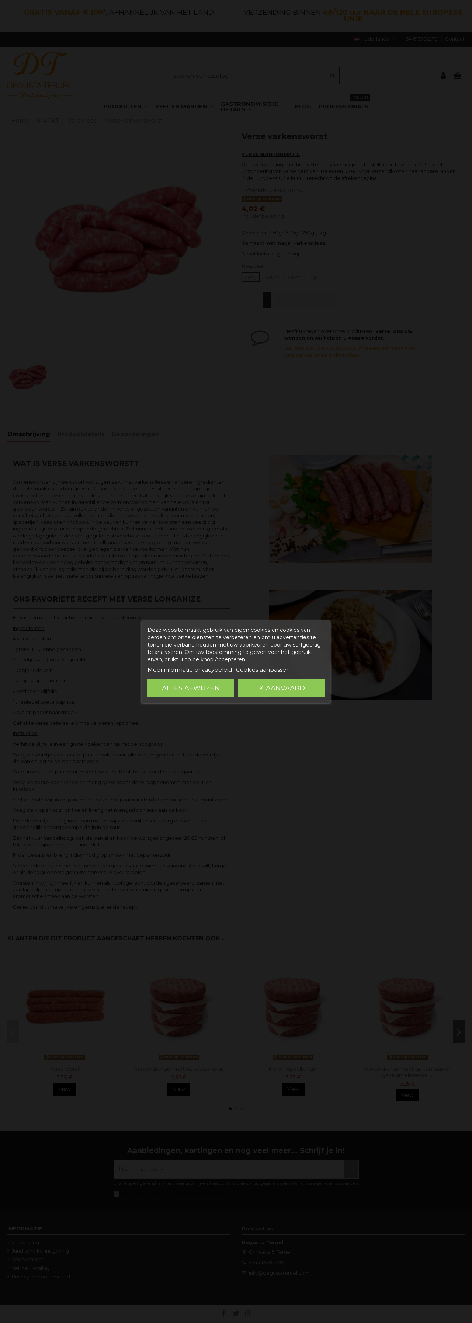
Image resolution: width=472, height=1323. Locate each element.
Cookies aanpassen (263, 669)
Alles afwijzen (191, 688)
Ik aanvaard (281, 688)
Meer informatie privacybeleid (190, 669)
